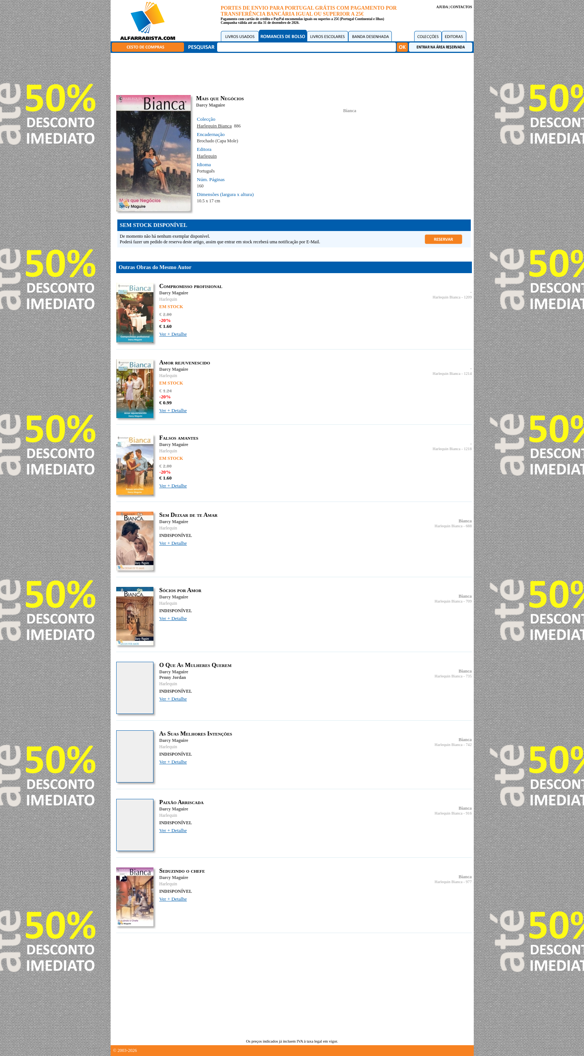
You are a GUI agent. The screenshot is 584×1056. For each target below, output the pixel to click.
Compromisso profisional (191, 286)
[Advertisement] (293, 72)
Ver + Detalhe (173, 334)
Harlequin (207, 156)
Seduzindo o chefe (182, 870)
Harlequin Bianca (214, 126)
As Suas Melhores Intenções (195, 733)
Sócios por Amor (180, 590)
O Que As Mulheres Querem (195, 665)
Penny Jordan (172, 677)
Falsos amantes (179, 437)
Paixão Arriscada (181, 802)
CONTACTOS (461, 7)
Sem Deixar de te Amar (188, 515)
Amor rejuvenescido (184, 362)
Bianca (349, 110)
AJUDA (442, 7)
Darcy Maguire (210, 105)
